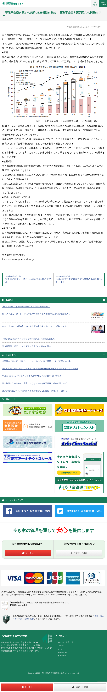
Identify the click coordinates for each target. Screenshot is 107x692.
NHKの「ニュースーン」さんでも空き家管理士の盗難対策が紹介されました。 (36, 314)
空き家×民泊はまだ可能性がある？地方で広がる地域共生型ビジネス (32, 376)
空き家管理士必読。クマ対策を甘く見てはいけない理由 (26, 346)
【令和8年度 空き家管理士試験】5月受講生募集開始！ (26, 306)
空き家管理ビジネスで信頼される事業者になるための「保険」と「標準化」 (35, 391)
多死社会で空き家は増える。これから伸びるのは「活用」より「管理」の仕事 (36, 361)
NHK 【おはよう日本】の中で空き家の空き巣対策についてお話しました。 (35, 326)
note (60, 649)
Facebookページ (65, 642)
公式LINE (62, 655)
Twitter (61, 645)
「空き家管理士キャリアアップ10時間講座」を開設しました (28, 339)
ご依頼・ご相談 (79, 553)
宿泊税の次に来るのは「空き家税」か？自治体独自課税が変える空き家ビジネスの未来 (40, 368)
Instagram (63, 652)
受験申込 (28, 553)
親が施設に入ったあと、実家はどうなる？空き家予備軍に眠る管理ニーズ (34, 383)
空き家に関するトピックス (78, 27)
